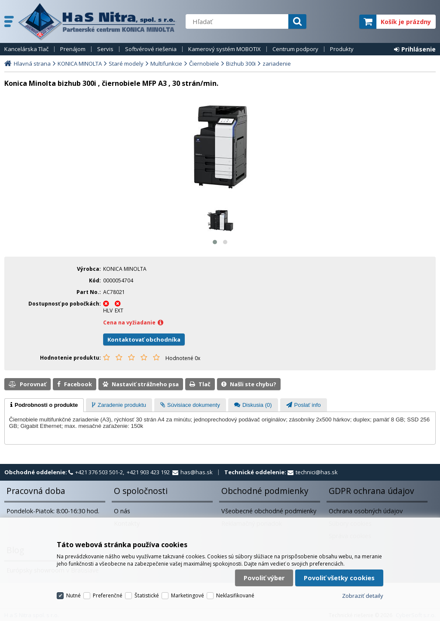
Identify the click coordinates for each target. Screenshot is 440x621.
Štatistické (146, 595)
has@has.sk (196, 472)
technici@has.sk (317, 472)
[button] (215, 242)
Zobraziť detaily (362, 596)
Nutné (73, 595)
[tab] (44, 405)
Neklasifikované (235, 595)
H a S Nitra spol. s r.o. (97, 21)
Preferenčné (107, 595)
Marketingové (187, 595)
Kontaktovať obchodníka (143, 339)
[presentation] (44, 405)
